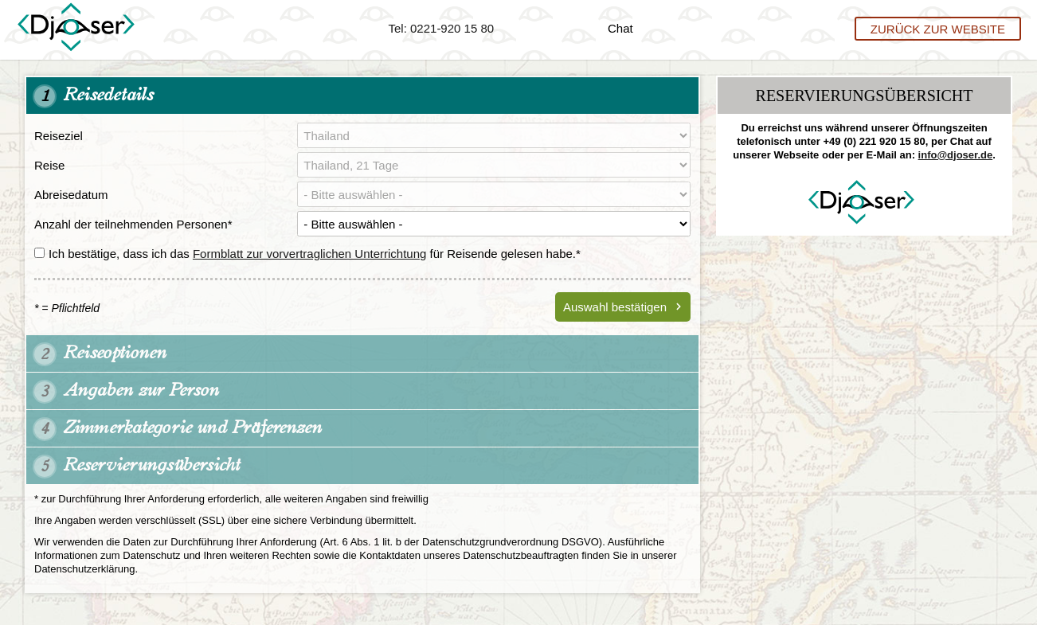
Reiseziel (58, 136)
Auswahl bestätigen (615, 307)
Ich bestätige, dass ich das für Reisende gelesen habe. (307, 253)
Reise (49, 165)
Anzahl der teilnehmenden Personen (133, 224)
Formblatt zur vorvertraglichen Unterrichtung (309, 253)
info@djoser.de (955, 155)
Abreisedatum (71, 194)
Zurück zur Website (938, 28)
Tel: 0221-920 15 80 (442, 28)
